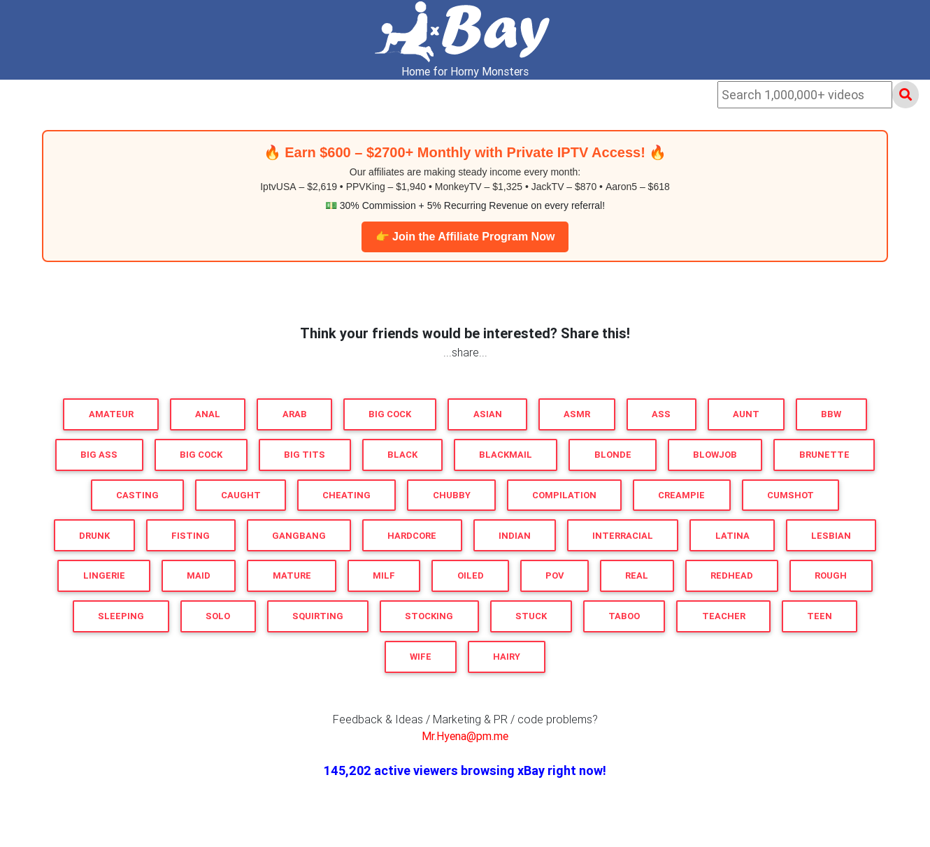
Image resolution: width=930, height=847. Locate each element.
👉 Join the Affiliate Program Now (465, 236)
